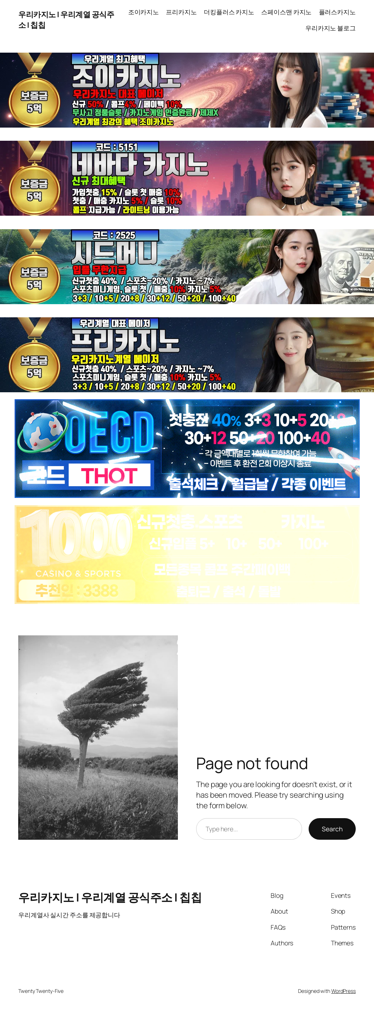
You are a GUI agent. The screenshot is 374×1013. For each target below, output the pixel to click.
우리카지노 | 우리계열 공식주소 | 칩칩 (110, 897)
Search (332, 828)
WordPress (343, 990)
